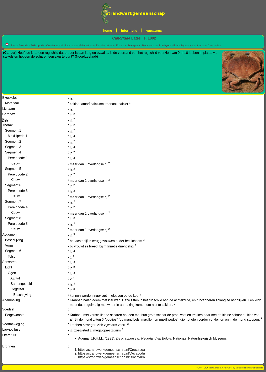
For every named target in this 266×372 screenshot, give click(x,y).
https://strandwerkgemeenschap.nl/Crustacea (111, 349)
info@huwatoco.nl (255, 368)
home (107, 30)
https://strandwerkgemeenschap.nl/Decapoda (111, 353)
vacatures (154, 30)
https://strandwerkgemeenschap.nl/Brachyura (111, 357)
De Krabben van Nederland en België (143, 338)
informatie (129, 30)
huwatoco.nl (241, 368)
